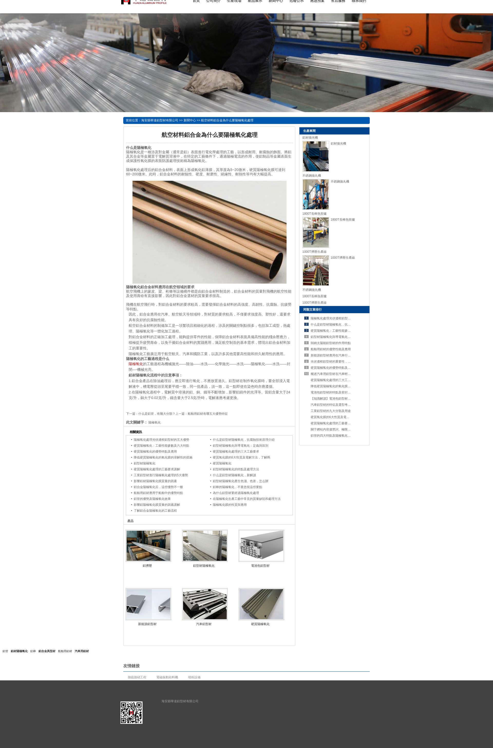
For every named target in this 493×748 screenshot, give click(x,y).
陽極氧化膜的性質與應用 (230, 505)
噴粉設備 (194, 677)
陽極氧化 (136, 364)
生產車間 (309, 131)
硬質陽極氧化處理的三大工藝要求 (236, 451)
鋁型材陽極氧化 (144, 463)
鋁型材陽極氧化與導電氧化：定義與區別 (240, 445)
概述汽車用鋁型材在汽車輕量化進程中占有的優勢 (344, 374)
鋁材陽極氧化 (19, 651)
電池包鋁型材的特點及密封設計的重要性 (338, 392)
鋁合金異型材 (47, 651)
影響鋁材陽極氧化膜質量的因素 (155, 481)
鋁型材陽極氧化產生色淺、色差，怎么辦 (240, 481)
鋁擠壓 (147, 565)
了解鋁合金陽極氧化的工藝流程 (155, 510)
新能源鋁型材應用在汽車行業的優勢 (335, 355)
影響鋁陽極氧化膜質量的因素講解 (157, 505)
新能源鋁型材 (147, 624)
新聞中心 (190, 120)
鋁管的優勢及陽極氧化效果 (152, 499)
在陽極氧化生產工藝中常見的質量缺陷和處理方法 (247, 499)
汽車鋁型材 (204, 624)
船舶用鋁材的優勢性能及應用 (331, 349)
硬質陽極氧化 (222, 463)
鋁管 (5, 651)
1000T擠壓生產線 (314, 252)
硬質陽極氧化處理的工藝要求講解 (157, 469)
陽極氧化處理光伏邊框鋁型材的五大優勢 (161, 439)
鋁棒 (33, 651)
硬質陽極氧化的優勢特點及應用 (155, 451)
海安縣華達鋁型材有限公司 (159, 120)
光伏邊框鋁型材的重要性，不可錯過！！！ (340, 361)
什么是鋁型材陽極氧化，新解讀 (234, 475)
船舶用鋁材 (65, 651)
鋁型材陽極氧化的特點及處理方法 (236, 469)
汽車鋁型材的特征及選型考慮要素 (334, 405)
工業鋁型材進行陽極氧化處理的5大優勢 (161, 475)
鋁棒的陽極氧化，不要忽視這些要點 (237, 487)
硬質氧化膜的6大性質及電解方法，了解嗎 (241, 457)
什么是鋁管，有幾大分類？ (156, 414)
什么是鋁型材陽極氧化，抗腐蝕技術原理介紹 (243, 439)
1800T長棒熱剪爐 (314, 213)
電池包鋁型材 (260, 565)
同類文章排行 (312, 309)
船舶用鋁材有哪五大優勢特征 (208, 414)
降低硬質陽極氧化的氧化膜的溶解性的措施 (163, 457)
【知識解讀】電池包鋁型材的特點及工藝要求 (341, 398)
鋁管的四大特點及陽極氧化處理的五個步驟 (340, 435)
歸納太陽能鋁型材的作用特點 (331, 343)
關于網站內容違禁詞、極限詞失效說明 (337, 429)
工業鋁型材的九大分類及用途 (331, 411)
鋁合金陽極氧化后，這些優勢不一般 (158, 487)
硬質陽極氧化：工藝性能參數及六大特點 (161, 445)
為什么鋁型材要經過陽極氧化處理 (236, 493)
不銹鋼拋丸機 (311, 175)
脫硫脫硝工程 (137, 677)
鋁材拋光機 (310, 137)
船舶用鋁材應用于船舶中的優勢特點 (158, 493)
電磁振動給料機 (167, 677)
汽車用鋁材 (82, 651)
